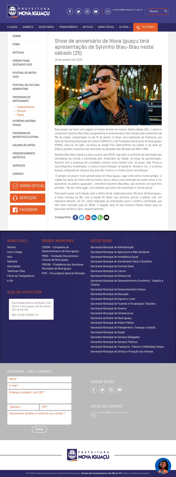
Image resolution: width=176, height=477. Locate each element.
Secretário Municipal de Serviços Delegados (115, 337)
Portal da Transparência (20, 276)
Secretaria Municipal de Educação (110, 294)
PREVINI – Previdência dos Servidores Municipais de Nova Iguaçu (63, 266)
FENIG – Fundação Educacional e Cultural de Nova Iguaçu (60, 258)
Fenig (16, 44)
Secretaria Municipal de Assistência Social (114, 257)
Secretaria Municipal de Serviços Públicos (114, 342)
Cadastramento (25, 107)
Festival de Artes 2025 (24, 75)
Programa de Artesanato (21, 99)
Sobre (17, 36)
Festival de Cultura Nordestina (26, 87)
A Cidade (12, 27)
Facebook (28, 210)
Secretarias (46, 27)
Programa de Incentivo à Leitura (25, 135)
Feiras (20, 115)
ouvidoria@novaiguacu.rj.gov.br (127, 10)
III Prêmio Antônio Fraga (24, 123)
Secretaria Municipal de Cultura (108, 271)
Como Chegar (14, 252)
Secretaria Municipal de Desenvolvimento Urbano (118, 289)
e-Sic (10, 281)
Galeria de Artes (24, 145)
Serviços (19, 165)
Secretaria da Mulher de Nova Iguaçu (111, 318)
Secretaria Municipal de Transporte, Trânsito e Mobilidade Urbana (127, 347)
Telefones (147, 27)
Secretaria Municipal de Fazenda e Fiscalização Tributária (123, 304)
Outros (125, 27)
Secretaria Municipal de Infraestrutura (112, 313)
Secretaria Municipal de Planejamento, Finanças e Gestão (123, 327)
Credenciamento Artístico (24, 155)
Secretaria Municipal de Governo (109, 308)
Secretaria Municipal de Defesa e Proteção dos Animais (122, 351)
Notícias (88, 27)
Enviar (39, 429)
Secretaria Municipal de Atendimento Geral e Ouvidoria (121, 261)
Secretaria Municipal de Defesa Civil (111, 276)
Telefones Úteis (16, 271)
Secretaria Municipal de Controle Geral (112, 266)
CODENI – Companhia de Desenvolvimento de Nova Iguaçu (60, 249)
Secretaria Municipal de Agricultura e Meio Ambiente (120, 252)
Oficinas (21, 111)
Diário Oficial (106, 27)
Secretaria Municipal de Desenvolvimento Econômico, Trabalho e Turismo (127, 283)
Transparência (68, 27)
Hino (9, 257)
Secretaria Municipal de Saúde (108, 332)
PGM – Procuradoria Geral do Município (63, 273)
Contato (18, 174)
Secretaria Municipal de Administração (112, 247)
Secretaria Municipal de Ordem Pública (112, 323)
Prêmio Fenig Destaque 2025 (22, 63)
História (11, 247)
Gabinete (28, 27)
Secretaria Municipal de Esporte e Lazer (113, 299)
